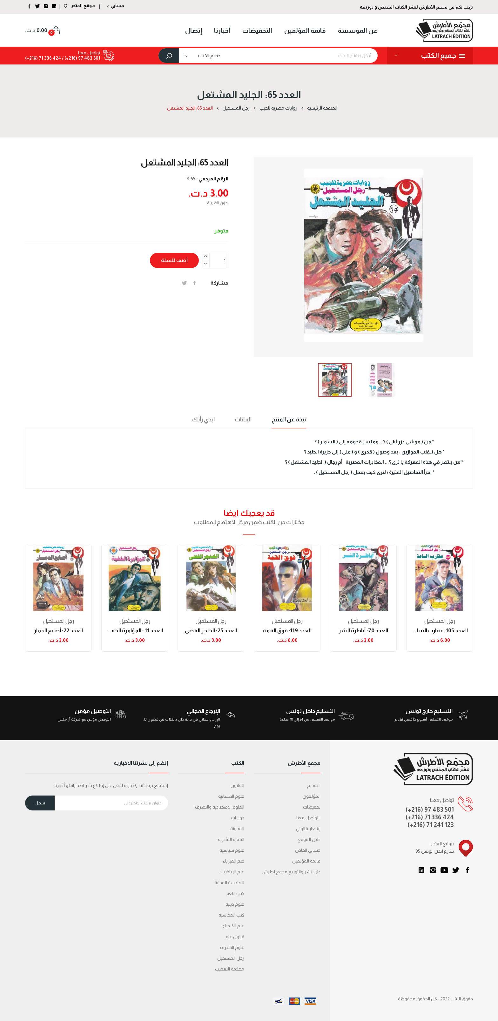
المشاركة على (194, 283)
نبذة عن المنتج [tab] (289, 419)
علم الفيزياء (233, 860)
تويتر (455, 870)
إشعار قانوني (308, 828)
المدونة (237, 828)
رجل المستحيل (58, 621)
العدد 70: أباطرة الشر (363, 631)
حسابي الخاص (307, 850)
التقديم (313, 785)
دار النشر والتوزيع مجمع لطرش (291, 871)
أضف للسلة (174, 260)
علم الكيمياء (233, 925)
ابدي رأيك (203, 419)
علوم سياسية (231, 850)
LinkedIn (421, 870)
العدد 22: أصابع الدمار (58, 631)
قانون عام (234, 936)
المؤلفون (311, 796)
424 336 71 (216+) (43, 58)
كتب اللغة (235, 893)
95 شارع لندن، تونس (434, 851)
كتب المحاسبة (231, 914)
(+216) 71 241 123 (430, 824)
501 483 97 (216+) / (80, 58)
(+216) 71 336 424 (430, 817)
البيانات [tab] (243, 419)
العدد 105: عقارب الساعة (439, 631)
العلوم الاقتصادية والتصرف (219, 806)
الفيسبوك (467, 870)
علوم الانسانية (231, 796)
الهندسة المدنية (229, 882)
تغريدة (184, 283)
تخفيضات (311, 806)
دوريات (237, 817)
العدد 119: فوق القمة (287, 631)
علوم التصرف (232, 947)
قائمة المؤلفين (306, 860)
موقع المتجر (79, 5)
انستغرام (433, 870)
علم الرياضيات (231, 871)
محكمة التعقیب (229, 968)
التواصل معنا (308, 817)
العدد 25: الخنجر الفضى (211, 631)
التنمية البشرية (231, 839)
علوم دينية (234, 904)
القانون (237, 785)
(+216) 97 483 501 (430, 809)
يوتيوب (444, 870)
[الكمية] (218, 260)
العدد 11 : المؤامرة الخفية (134, 631)
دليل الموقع (309, 839)
